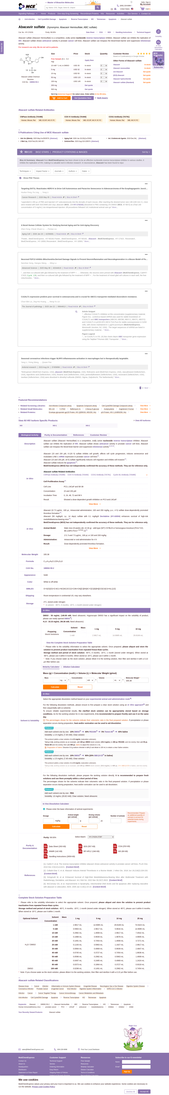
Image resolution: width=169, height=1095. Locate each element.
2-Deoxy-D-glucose (92, 409)
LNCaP (71, 1007)
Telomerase (115, 1004)
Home (43, 14)
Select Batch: (94, 837)
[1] (110, 446)
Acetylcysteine (109, 409)
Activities (120, 14)
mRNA (62, 457)
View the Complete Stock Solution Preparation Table (69, 643)
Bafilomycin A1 (75, 409)
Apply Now (89, 60)
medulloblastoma (97, 1007)
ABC (76, 1004)
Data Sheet (90, 32)
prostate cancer (50, 1007)
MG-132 (52, 409)
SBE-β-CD (98, 755)
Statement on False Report (27, 1072)
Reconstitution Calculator (89, 1075)
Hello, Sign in (146, 2)
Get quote (89, 85)
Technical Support (144, 32)
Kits (102, 14)
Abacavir (116, 65)
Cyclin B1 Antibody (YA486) (124, 475)
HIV (20, 41)
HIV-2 (88, 426)
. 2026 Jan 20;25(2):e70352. (77, 138)
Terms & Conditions (88, 1072)
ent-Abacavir (118, 72)
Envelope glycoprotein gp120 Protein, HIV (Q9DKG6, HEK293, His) (72, 412)
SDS (109, 32)
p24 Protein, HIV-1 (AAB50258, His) (113, 412)
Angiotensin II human (126, 409)
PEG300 (92, 732)
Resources (110, 14)
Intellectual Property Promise (60, 1075)
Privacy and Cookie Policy (43, 1087)
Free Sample (85, 1061)
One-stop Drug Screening (67, 14)
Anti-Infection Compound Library (60, 406)
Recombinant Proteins (90, 14)
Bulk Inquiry (102, 98)
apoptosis (71, 463)
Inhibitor (111, 1007)
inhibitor (121, 1007)
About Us (21, 1064)
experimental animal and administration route (110, 699)
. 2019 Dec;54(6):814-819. (122, 138)
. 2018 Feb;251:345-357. (31, 141)
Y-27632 (62, 409)
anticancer (47, 41)
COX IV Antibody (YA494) (78, 475)
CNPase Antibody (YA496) (54, 475)
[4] (76, 462)
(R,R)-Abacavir (118, 75)
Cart (148, 9)
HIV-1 (55, 426)
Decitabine (104, 516)
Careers (21, 1075)
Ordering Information (57, 1067)
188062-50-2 (34, 82)
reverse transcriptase (95, 38)
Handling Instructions (124, 32)
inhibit (131, 1007)
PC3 (62, 1007)
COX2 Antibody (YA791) (101, 475)
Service (52, 1064)
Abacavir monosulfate (121, 68)
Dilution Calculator (87, 1070)
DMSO (67, 618)
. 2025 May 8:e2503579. (34, 138)
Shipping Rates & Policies (59, 1072)
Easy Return (54, 1070)
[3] (113, 446)
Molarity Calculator (87, 1067)
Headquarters (23, 1067)
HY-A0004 (115, 516)
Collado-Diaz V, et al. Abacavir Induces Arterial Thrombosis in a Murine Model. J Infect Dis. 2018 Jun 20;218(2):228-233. (97, 871)
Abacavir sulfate (54, 1012)
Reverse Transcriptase (90, 1004)
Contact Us (146, 14)
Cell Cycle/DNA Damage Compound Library (117, 406)
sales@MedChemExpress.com (33, 1049)
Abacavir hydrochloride (122, 79)
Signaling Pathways (27, 14)
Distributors (22, 1070)
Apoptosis (127, 1004)
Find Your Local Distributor (90, 1049)
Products (51, 14)
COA (101, 32)
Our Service (133, 14)
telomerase (146, 41)
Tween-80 (109, 732)
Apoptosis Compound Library (86, 406)
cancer (71, 41)
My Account (145, 4)
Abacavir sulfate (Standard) (123, 82)
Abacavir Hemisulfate (61, 1004)
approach (135, 705)
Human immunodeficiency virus (29, 1007)
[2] (111, 446)
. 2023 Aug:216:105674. (76, 141)
